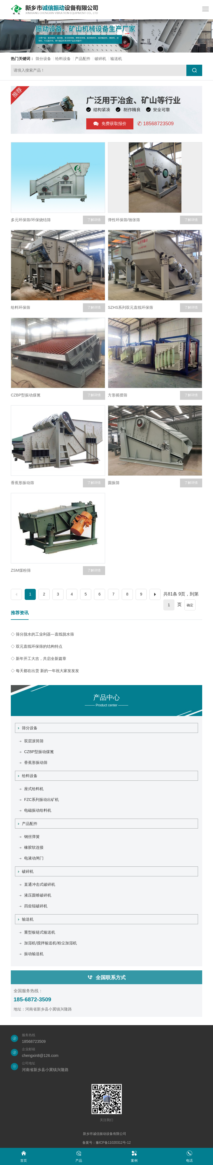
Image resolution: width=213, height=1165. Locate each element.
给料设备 (63, 58)
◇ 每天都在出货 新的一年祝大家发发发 (45, 670)
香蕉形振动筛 (22, 482)
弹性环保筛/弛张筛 (124, 220)
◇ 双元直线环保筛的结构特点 (36, 646)
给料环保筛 (20, 307)
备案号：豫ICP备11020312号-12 (106, 1143)
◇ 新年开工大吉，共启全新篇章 (38, 658)
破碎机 (100, 58)
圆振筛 (114, 482)
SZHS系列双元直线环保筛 (130, 307)
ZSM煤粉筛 (21, 570)
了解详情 (94, 220)
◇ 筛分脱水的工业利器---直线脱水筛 (42, 634)
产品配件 (82, 58)
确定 (190, 605)
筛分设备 (43, 58)
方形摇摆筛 (117, 395)
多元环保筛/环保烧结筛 (31, 220)
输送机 (116, 58)
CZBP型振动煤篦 (25, 395)
